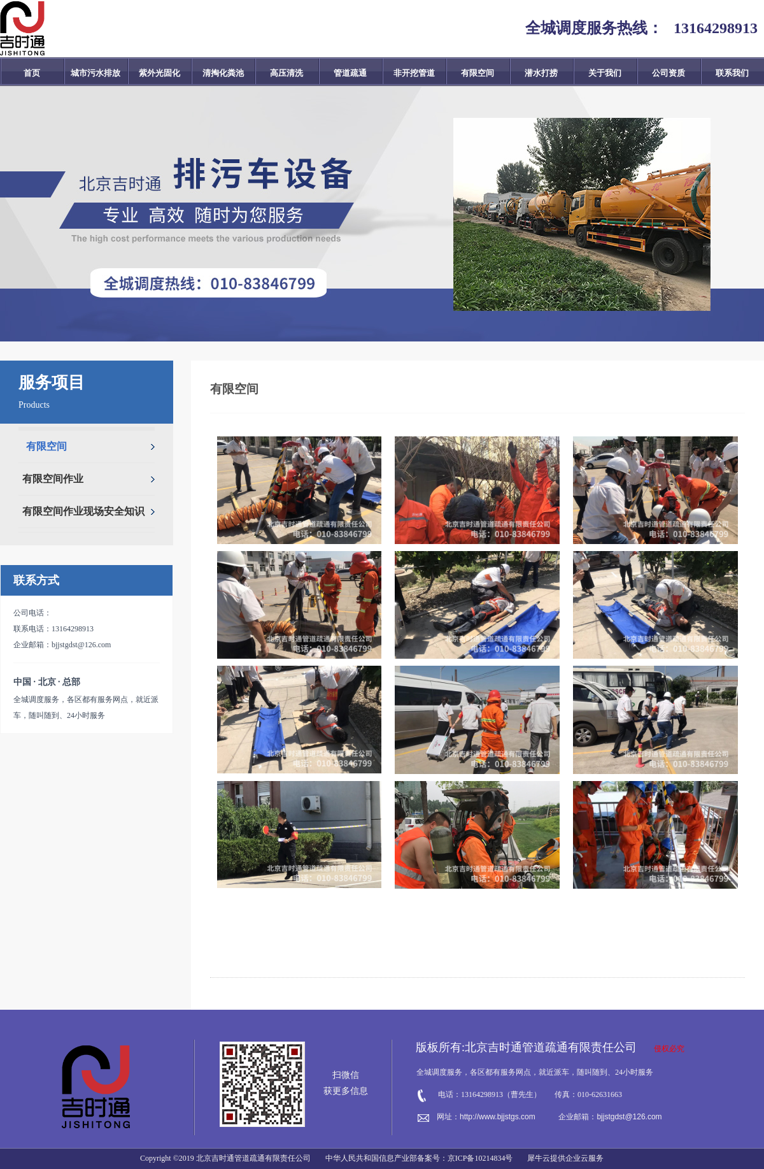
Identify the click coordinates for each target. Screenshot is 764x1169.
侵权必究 (669, 1048)
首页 (32, 73)
